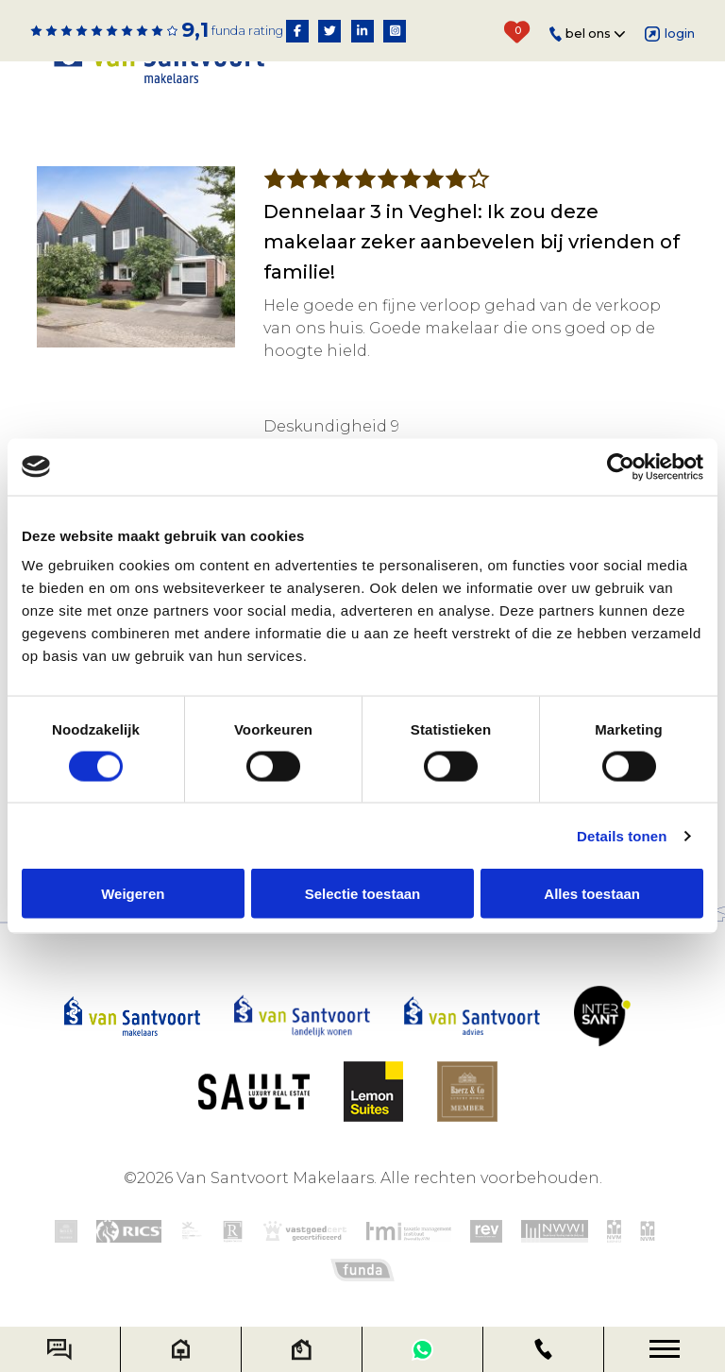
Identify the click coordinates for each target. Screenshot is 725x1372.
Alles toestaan (592, 894)
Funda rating (247, 31)
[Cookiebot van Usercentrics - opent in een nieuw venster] (620, 466)
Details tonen (621, 835)
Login (670, 33)
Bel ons (588, 34)
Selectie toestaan (363, 894)
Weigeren (132, 894)
